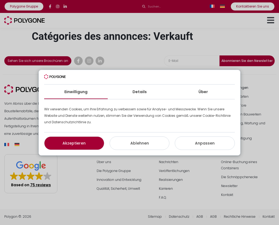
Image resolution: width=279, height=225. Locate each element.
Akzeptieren (74, 143)
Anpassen (205, 143)
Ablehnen (139, 143)
